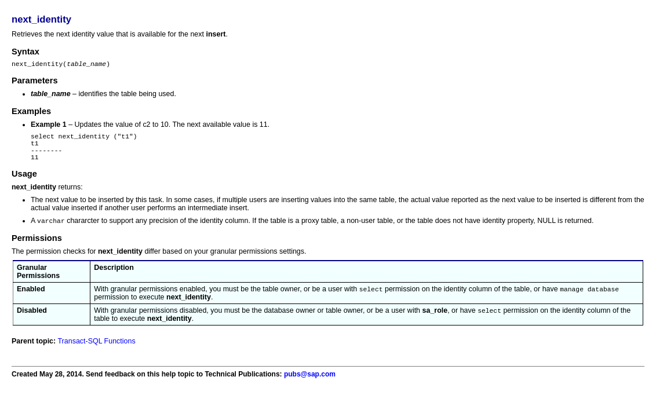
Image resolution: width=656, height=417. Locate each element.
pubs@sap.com (310, 385)
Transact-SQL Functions (96, 352)
